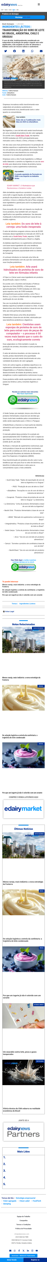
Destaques (10, 24)
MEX (6, 10)
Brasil (4, 24)
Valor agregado (9, 1201)
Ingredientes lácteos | (16, 26)
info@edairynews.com (21, 1234)
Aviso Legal (9, 611)
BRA (14, 10)
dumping (7, 1204)
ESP (2, 10)
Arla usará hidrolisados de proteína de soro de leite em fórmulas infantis (23, 269)
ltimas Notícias (24, 828)
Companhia (23, 1220)
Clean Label (25, 1201)
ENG (10, 10)
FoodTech (37, 1201)
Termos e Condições (23, 1225)
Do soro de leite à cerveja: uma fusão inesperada (23, 225)
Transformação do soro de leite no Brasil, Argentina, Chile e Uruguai (23, 33)
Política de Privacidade (23, 1229)
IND (17, 10)
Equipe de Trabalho (23, 1216)
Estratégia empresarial (25, 1198)
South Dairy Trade (20, 236)
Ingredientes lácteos (27, 604)
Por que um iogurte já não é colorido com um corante (22, 595)
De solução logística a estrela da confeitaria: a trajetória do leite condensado (19, 736)
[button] (5, 51)
